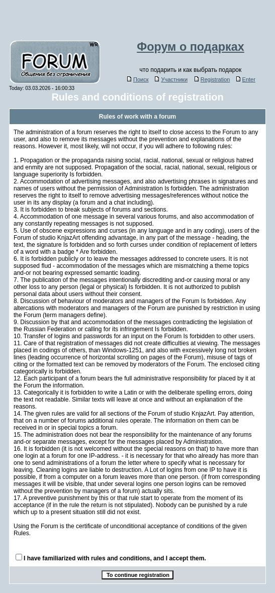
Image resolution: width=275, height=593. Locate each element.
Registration (212, 79)
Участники (171, 79)
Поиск (137, 79)
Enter (245, 79)
